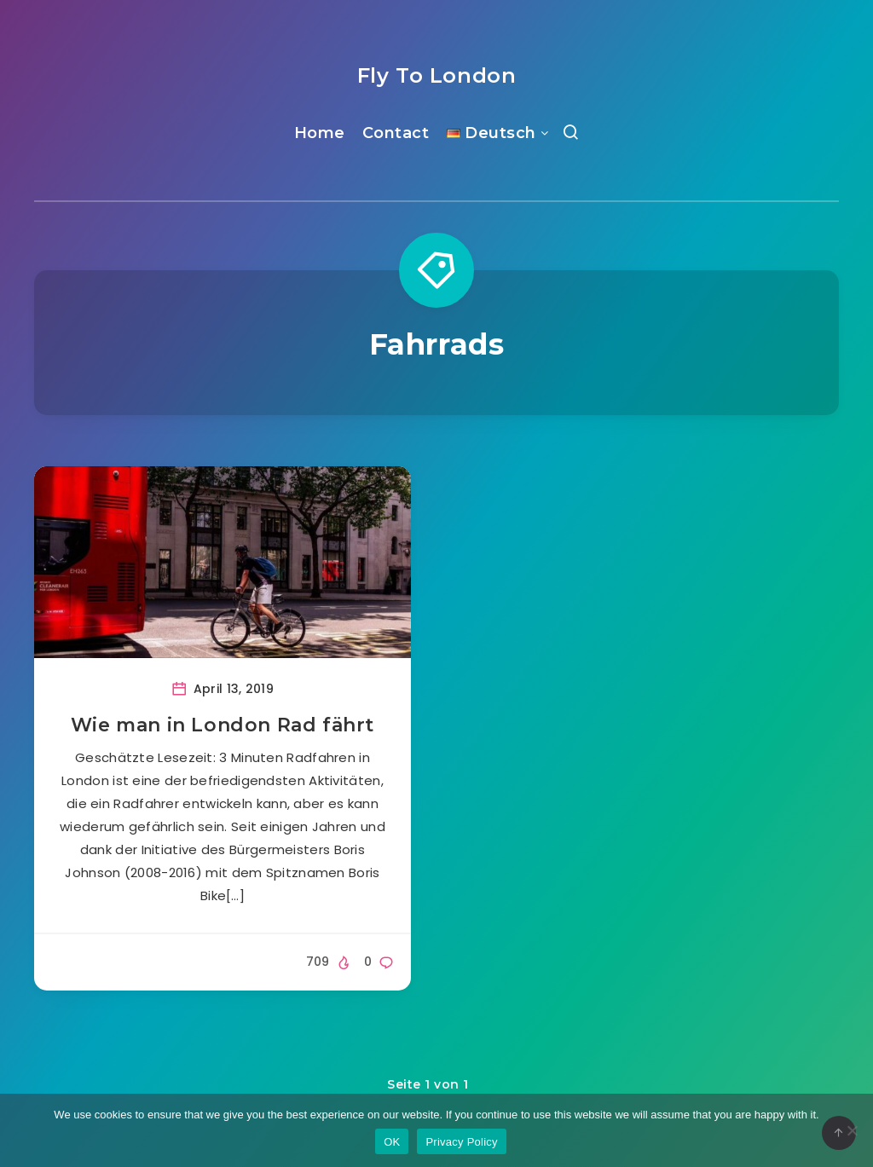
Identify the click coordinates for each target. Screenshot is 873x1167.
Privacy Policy (461, 1141)
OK (392, 1141)
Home (319, 133)
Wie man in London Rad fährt (222, 725)
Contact (396, 133)
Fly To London (437, 75)
